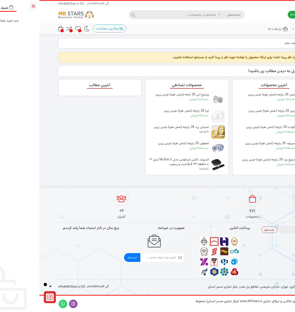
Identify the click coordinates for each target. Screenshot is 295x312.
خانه (271, 43)
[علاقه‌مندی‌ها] (38, 28)
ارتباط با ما (239, 29)
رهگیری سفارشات (70, 28)
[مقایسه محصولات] (30, 28)
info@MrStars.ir (31, 4)
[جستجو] (138, 14)
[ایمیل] (119, 257)
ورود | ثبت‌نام (262, 14)
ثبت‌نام (92, 257)
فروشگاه (263, 29)
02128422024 (58, 4)
